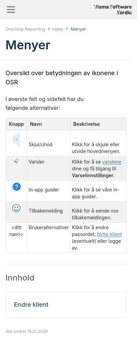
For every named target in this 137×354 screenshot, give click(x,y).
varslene (111, 162)
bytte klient (109, 234)
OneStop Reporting (25, 29)
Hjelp (57, 29)
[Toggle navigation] (10, 9)
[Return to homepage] (113, 9)
